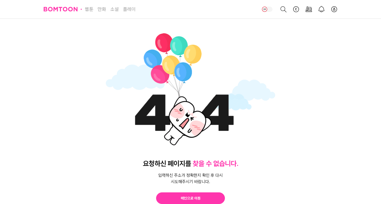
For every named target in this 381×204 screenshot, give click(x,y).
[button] (190, 198)
